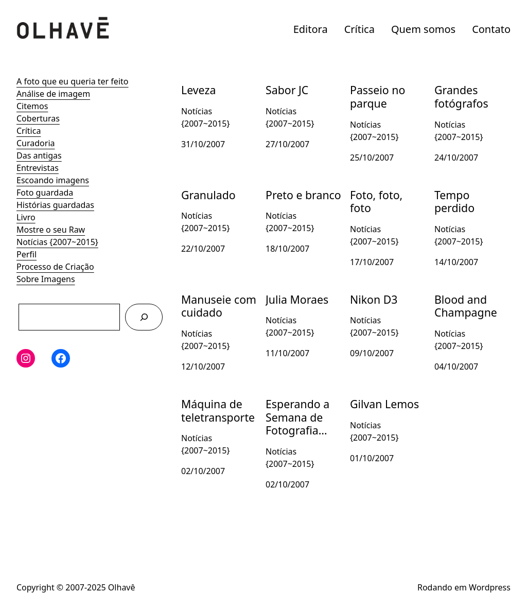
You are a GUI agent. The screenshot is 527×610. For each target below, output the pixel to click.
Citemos (32, 106)
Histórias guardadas (55, 205)
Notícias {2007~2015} (57, 242)
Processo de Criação (55, 266)
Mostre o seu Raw (50, 229)
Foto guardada (44, 192)
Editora (310, 29)
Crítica (359, 29)
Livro (26, 217)
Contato (491, 29)
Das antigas (39, 155)
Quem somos (423, 29)
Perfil (26, 254)
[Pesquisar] (144, 317)
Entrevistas (37, 167)
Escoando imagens (52, 180)
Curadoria (35, 143)
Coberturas (38, 118)
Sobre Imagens (45, 279)
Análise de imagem (53, 93)
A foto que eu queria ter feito (72, 81)
